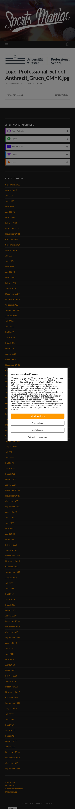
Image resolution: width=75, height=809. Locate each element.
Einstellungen (37, 430)
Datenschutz (32, 437)
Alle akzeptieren (38, 416)
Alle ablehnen (37, 423)
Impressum (43, 437)
